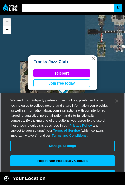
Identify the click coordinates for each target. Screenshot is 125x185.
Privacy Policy (80, 125)
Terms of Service (66, 130)
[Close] (116, 101)
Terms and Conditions (69, 135)
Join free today (62, 83)
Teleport (62, 73)
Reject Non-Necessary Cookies (62, 161)
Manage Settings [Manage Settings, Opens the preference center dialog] (62, 146)
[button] (94, 58)
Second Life (11, 8)
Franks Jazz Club (50, 62)
